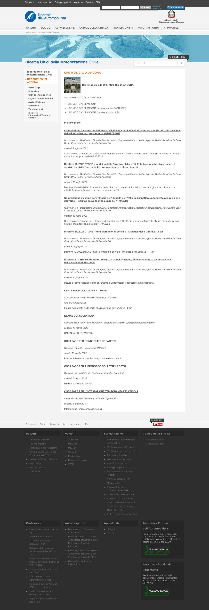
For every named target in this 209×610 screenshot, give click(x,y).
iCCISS (110, 533)
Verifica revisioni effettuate (120, 447)
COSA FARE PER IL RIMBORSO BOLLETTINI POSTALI (95, 366)
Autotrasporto (75, 523)
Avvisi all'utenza (36, 102)
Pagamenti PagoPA (117, 455)
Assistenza (78, 2)
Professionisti (35, 523)
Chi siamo (29, 2)
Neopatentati (113, 483)
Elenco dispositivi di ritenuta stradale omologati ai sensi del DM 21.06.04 (44, 562)
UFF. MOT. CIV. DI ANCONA (37, 80)
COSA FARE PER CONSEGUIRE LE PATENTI (90, 340)
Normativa (34, 472)
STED (71, 464)
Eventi (42, 424)
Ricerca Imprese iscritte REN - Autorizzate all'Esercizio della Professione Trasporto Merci (83, 554)
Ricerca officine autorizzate (120, 495)
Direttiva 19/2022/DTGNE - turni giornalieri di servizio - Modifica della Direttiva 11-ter (113, 231)
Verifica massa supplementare (122, 451)
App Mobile (112, 523)
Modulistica (35, 463)
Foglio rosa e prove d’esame (43, 448)
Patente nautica (37, 468)
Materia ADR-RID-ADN (40, 537)
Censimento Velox (155, 444)
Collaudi (72, 452)
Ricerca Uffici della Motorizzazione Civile (39, 73)
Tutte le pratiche (37, 444)
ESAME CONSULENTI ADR (80, 315)
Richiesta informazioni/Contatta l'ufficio (39, 115)
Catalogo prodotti (63, 2)
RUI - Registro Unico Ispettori (122, 514)
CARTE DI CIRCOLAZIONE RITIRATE (85, 290)
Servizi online (31, 33)
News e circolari (44, 2)
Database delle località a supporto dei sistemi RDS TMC (42, 551)
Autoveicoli (74, 440)
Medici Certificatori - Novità (43, 459)
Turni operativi (35, 109)
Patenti (31, 433)
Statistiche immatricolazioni (121, 503)
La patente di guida (39, 440)
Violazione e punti (155, 440)
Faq (87, 424)
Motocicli (72, 444)
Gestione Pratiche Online (119, 459)
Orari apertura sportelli (39, 95)
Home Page (34, 87)
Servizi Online (113, 433)
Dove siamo (34, 91)
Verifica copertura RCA (118, 479)
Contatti (89, 2)
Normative (33, 105)
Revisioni (72, 448)
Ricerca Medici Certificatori (120, 499)
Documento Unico (77, 460)
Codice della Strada (156, 433)
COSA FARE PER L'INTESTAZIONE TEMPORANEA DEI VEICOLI (101, 391)
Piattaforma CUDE (116, 463)
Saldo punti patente (117, 468)
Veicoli (69, 433)
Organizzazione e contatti (41, 98)
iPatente (111, 529)
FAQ (98, 2)
